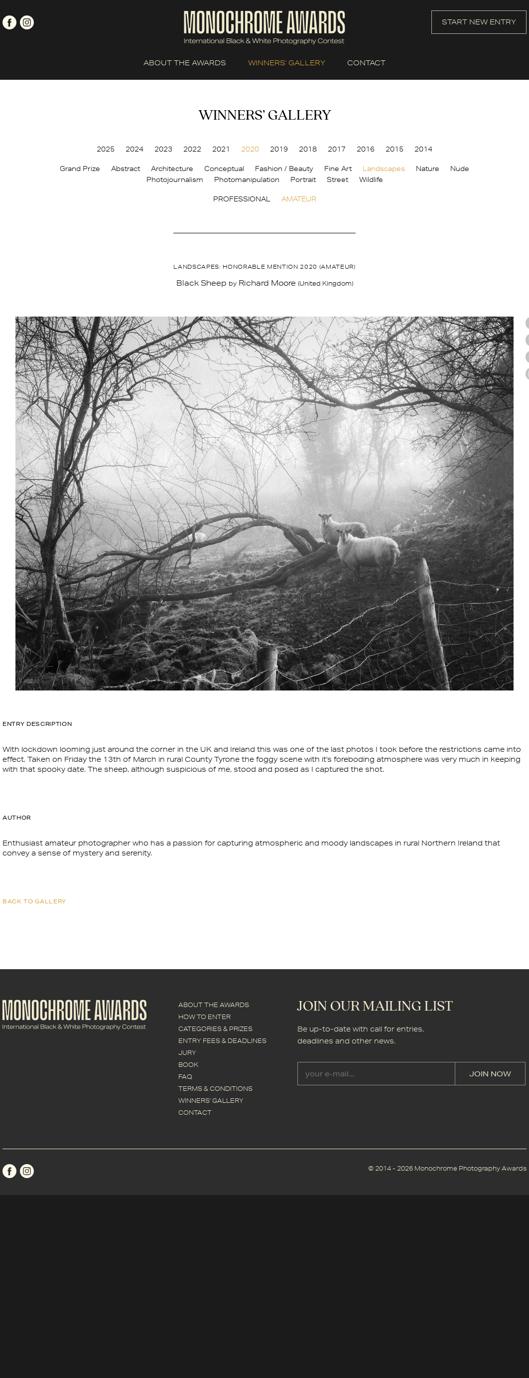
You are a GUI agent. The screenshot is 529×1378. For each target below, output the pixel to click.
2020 (250, 149)
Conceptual (224, 168)
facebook (9, 22)
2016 (366, 149)
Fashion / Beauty (284, 168)
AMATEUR (298, 198)
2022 (192, 149)
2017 (337, 149)
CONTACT (366, 62)
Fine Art (338, 168)
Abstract (125, 168)
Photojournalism (174, 179)
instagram (27, 22)
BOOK (188, 1064)
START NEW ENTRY (479, 21)
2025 (106, 149)
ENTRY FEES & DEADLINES (222, 1040)
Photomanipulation (246, 179)
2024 (134, 149)
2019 (279, 149)
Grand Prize (80, 168)
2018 (308, 149)
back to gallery (34, 901)
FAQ (185, 1076)
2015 (394, 149)
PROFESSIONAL (241, 198)
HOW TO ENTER (204, 1017)
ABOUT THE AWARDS (184, 62)
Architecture (172, 168)
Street (337, 179)
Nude (459, 168)
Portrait (303, 179)
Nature (427, 168)
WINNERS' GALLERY (286, 62)
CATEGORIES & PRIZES (215, 1029)
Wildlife (371, 179)
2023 (163, 149)
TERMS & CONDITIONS (215, 1088)
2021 (221, 149)
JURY (187, 1052)
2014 (423, 149)
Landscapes (384, 168)
